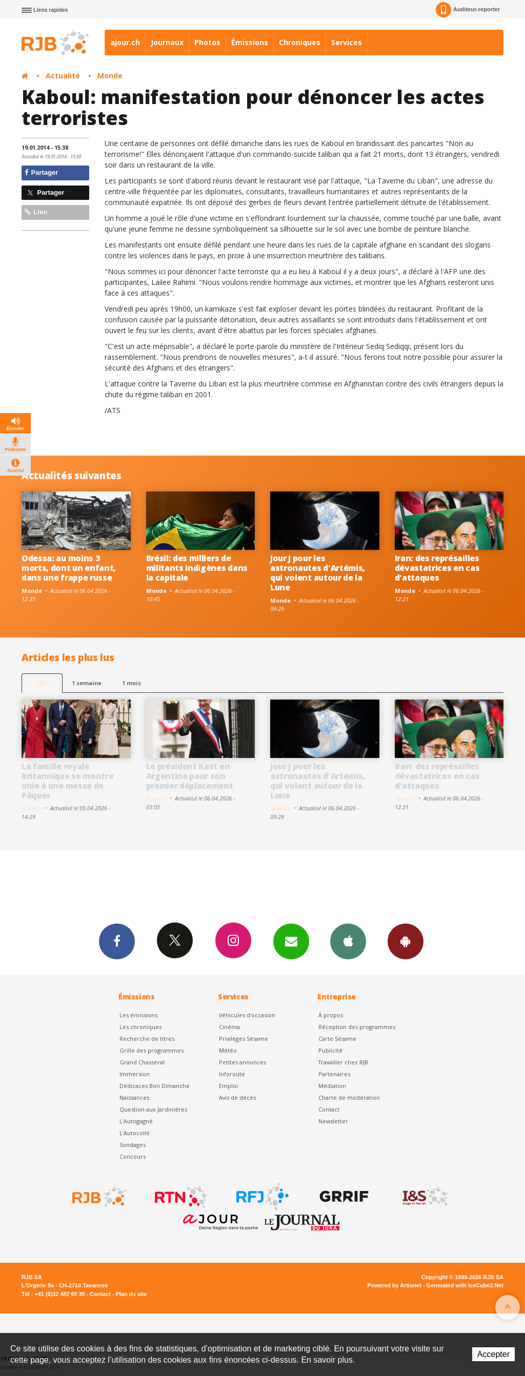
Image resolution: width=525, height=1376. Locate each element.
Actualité (63, 75)
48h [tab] (42, 683)
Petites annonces (242, 1062)
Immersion (134, 1074)
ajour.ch (125, 42)
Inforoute (232, 1074)
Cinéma (229, 1026)
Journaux (167, 42)
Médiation (332, 1085)
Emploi (228, 1085)
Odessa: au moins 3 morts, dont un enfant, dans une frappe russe (69, 567)
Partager (41, 172)
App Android (408, 940)
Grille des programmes (151, 1050)
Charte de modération (349, 1097)
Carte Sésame (337, 1038)
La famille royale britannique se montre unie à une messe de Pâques (67, 781)
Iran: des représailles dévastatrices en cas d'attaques (437, 567)
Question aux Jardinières (153, 1109)
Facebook (115, 940)
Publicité (330, 1050)
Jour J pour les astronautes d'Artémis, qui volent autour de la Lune (317, 572)
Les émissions (138, 1014)
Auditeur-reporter (468, 9)
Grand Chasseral (142, 1062)
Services (346, 42)
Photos (207, 42)
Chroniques (299, 42)
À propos (330, 1014)
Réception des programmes (356, 1026)
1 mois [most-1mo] (131, 683)
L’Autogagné (136, 1121)
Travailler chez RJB (343, 1062)
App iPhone (349, 940)
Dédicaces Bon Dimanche (154, 1085)
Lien (36, 212)
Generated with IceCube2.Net (465, 1285)
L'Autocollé (134, 1132)
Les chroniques (140, 1026)
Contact (328, 1109)
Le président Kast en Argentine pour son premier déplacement (189, 776)
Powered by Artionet (394, 1285)
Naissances (134, 1097)
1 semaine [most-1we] (87, 683)
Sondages (132, 1144)
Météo (228, 1050)
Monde (110, 75)
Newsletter (333, 1121)
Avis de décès (237, 1097)
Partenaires (334, 1074)
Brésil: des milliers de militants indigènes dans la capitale (197, 567)
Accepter (493, 1354)
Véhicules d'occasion (247, 1014)
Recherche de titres (146, 1038)
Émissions (249, 42)
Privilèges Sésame (243, 1038)
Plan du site (131, 1293)
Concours (132, 1156)
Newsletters (291, 940)
